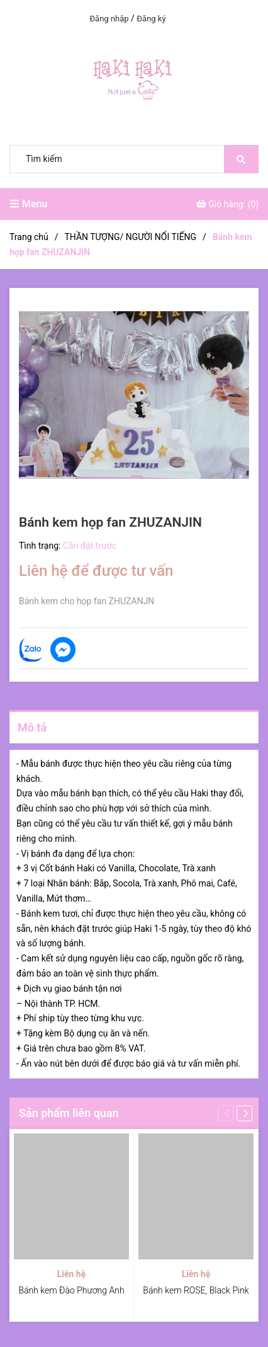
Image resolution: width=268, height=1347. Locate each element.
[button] (244, 1113)
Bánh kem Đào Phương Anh (71, 1290)
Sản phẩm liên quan (69, 1113)
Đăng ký (151, 18)
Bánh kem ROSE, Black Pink (195, 1290)
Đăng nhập (108, 18)
